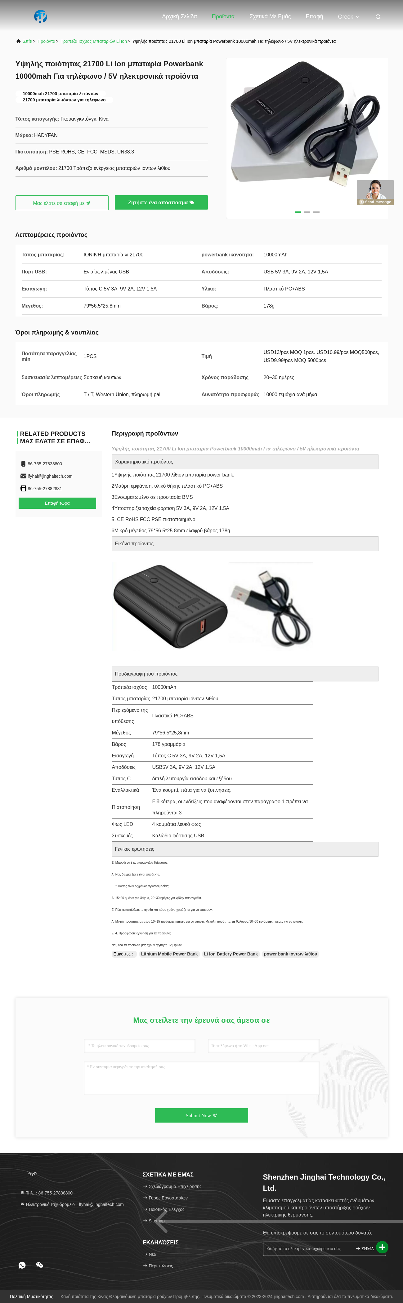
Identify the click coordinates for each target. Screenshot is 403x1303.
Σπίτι (27, 41)
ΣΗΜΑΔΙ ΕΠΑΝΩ (368, 1248)
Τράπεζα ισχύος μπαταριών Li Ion (93, 41)
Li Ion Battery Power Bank (231, 953)
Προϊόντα (223, 16)
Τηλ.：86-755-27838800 (46, 1192)
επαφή (314, 16)
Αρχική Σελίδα (179, 16)
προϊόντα (46, 41)
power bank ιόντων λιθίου (290, 953)
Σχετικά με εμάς (270, 16)
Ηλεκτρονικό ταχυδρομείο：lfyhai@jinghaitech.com (72, 1204)
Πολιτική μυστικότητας (31, 1296)
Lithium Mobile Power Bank (169, 953)
